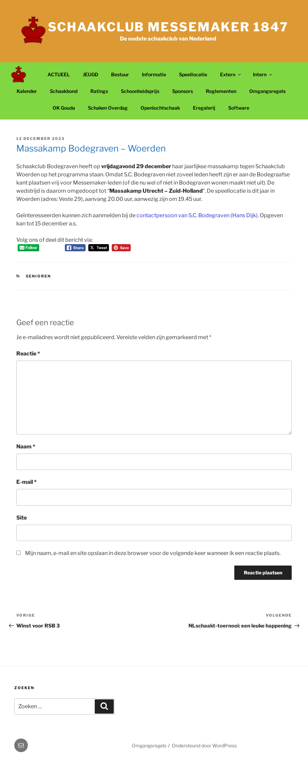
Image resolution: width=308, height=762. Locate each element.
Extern (231, 74)
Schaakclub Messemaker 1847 (168, 26)
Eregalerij (204, 108)
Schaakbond (63, 91)
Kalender (27, 91)
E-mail (26, 482)
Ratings (99, 91)
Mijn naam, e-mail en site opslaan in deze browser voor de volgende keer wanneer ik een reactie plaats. (152, 553)
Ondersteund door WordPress (204, 745)
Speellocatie (193, 74)
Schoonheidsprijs (140, 91)
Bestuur (120, 74)
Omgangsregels (267, 91)
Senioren (38, 276)
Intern (263, 74)
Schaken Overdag (108, 108)
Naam (25, 446)
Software (238, 108)
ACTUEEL (59, 74)
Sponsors (182, 91)
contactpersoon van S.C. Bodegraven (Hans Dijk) (197, 215)
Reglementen (221, 91)
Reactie (28, 353)
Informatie (154, 74)
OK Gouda (64, 108)
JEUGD (90, 74)
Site (21, 517)
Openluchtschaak (160, 108)
